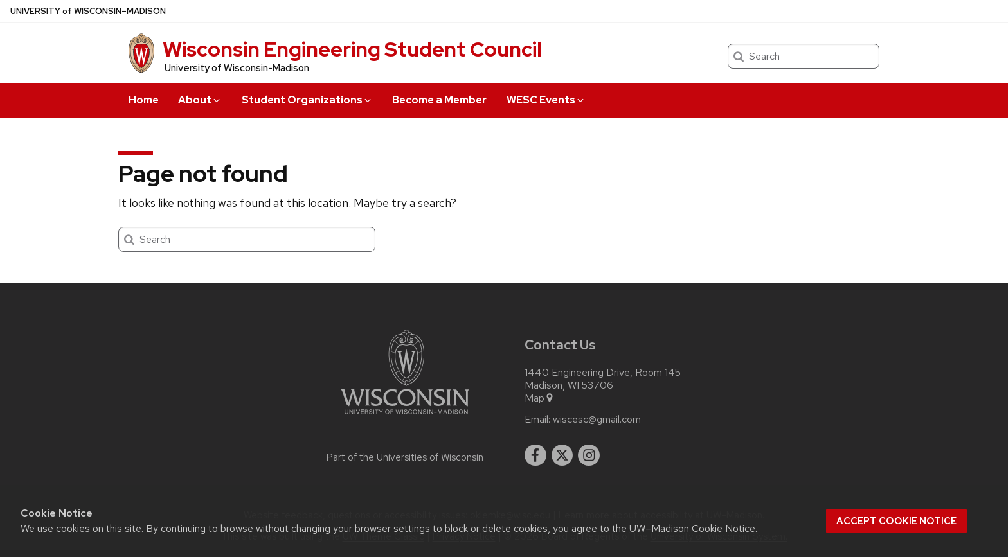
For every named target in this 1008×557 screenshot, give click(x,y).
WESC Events (546, 100)
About (200, 100)
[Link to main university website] (405, 416)
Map (540, 398)
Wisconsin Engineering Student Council (352, 49)
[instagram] (589, 455)
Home (144, 100)
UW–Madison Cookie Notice (692, 528)
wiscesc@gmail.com (597, 419)
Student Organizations (307, 100)
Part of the (405, 457)
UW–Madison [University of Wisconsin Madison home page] (88, 11)
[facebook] (535, 455)
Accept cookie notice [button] (896, 521)
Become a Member (439, 100)
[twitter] (562, 455)
